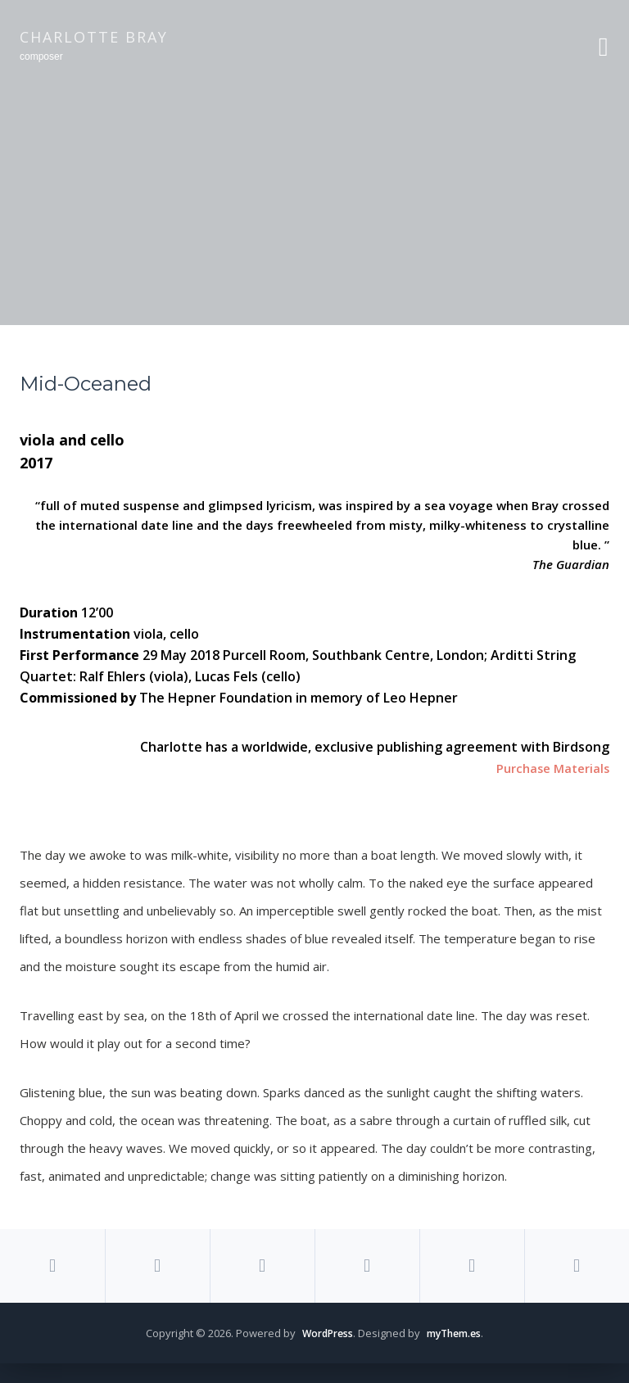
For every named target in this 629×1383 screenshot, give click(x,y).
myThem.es (456, 1352)
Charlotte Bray (94, 37)
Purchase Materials (548, 768)
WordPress (324, 1352)
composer (41, 56)
